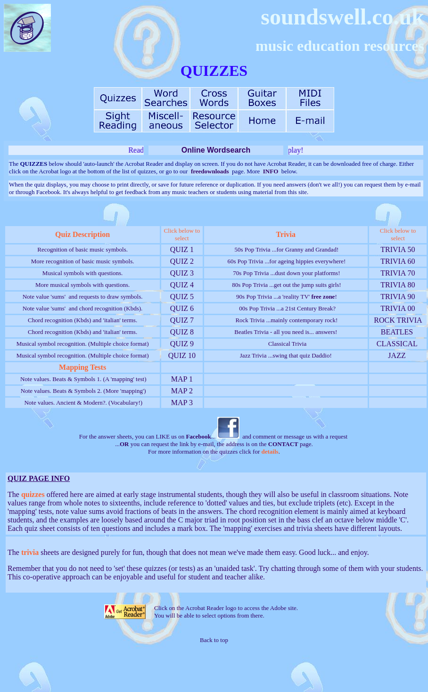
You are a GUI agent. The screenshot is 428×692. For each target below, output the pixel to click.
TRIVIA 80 (398, 285)
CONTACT (283, 444)
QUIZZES (214, 70)
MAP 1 (182, 379)
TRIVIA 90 (398, 297)
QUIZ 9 (182, 344)
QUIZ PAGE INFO (39, 478)
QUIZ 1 (182, 249)
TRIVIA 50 (398, 249)
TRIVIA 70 (398, 273)
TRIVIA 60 (398, 261)
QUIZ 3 (182, 273)
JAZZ (396, 355)
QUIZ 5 (182, 297)
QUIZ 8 (182, 332)
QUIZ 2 (182, 261)
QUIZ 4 (182, 285)
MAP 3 (182, 403)
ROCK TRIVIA (398, 320)
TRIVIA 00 (398, 308)
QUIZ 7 (182, 320)
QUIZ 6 (182, 308)
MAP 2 (182, 391)
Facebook (198, 436)
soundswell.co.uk (342, 16)
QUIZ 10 (182, 355)
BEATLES (397, 332)
